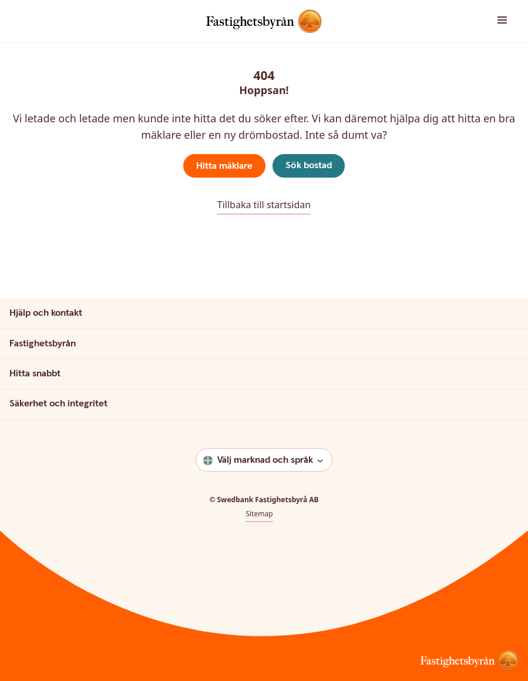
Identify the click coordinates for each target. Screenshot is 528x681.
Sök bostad (308, 165)
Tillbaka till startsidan (264, 204)
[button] (484, 21)
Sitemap (259, 514)
